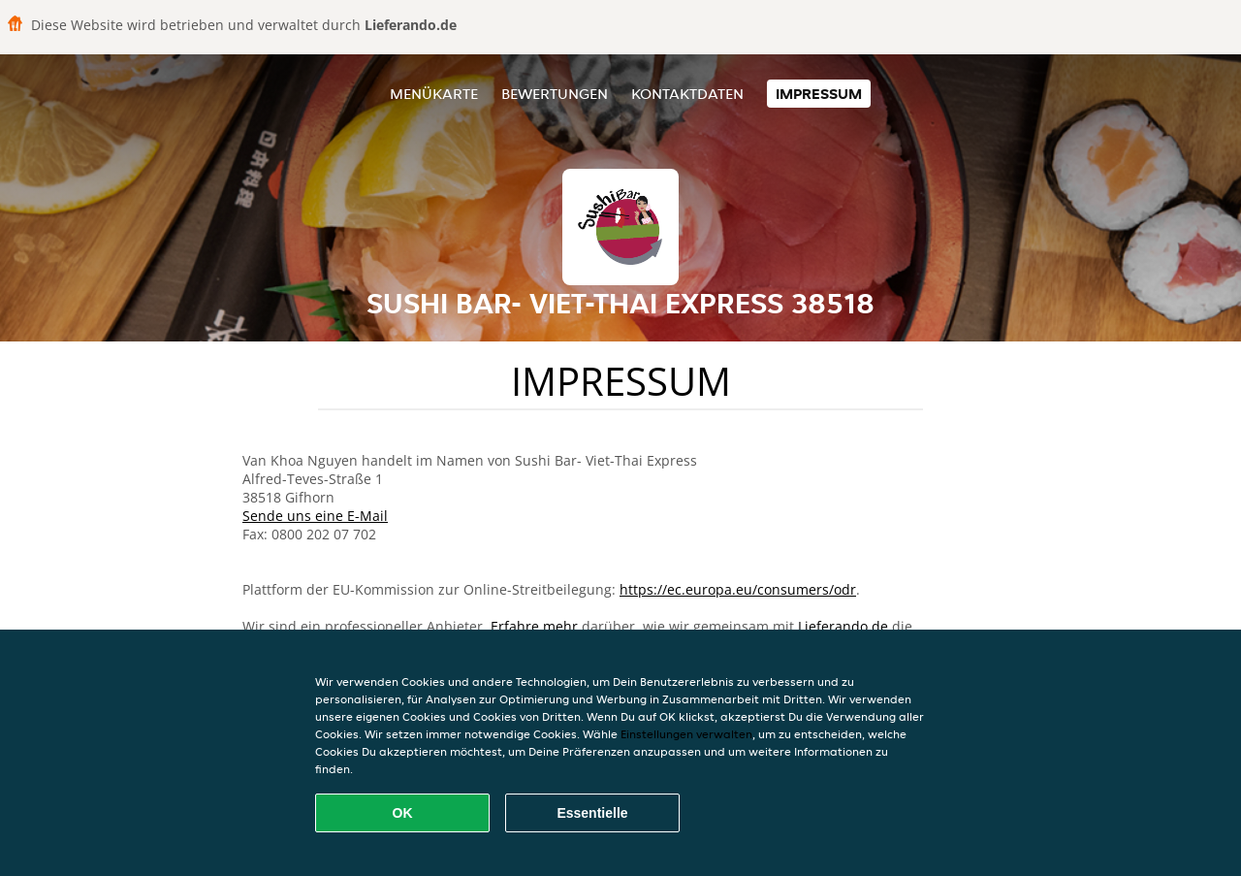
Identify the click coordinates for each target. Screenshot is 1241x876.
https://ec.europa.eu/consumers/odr (738, 589)
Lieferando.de (843, 626)
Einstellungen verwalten (686, 734)
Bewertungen (554, 93)
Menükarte (434, 93)
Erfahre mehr (534, 626)
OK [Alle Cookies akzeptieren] (403, 813)
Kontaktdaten (687, 93)
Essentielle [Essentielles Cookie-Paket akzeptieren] (592, 813)
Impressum (819, 93)
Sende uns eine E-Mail (315, 515)
